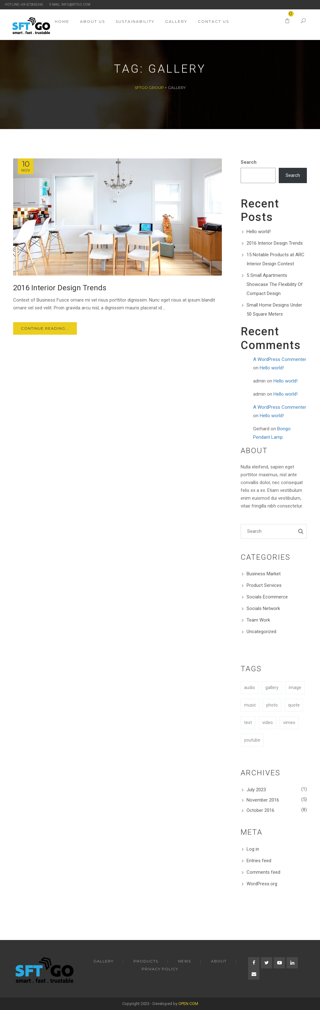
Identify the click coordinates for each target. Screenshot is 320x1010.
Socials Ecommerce (267, 597)
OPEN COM (188, 1003)
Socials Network (263, 608)
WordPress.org (262, 884)
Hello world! (259, 231)
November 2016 (263, 800)
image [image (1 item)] (295, 687)
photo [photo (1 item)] (272, 705)
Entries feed (259, 860)
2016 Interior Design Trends (275, 243)
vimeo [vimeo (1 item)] (289, 722)
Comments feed (263, 872)
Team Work (258, 620)
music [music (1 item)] (250, 705)
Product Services (264, 585)
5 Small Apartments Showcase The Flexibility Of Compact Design (275, 284)
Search (249, 162)
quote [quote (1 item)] (294, 705)
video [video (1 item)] (267, 722)
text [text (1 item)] (248, 722)
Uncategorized (261, 631)
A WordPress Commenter (279, 359)
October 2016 (260, 810)
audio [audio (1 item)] (249, 687)
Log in (253, 849)
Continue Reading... (45, 328)
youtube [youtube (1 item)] (252, 740)
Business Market (264, 574)
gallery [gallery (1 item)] (271, 687)
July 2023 (256, 789)
